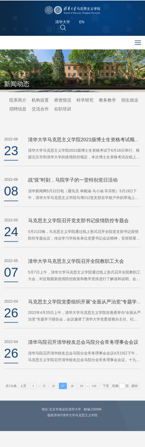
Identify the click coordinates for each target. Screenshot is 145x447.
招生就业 (129, 100)
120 (94, 390)
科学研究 (85, 100)
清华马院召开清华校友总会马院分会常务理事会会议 (83, 350)
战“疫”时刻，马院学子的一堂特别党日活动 (73, 188)
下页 (106, 390)
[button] (63, 28)
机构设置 (40, 100)
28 (72, 390)
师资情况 (62, 100)
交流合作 (40, 109)
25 (44, 390)
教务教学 (107, 100)
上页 (23, 390)
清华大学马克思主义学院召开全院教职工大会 (76, 268)
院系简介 (17, 100)
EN (81, 23)
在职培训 (62, 109)
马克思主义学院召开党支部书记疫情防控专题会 (78, 228)
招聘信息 (17, 109)
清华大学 (62, 23)
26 (53, 390)
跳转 (134, 390)
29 (81, 390)
